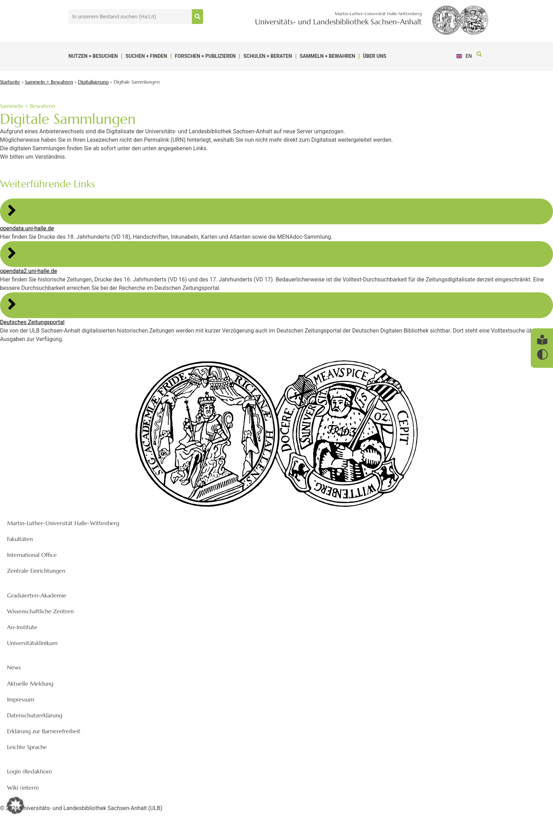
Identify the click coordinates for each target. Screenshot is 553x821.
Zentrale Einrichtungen (36, 570)
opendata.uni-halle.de (27, 228)
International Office (32, 554)
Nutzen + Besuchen (93, 56)
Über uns (374, 56)
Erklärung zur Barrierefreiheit (43, 731)
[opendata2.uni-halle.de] (11, 253)
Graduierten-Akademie (36, 595)
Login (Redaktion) (29, 771)
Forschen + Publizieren (205, 56)
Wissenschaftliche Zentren (40, 611)
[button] (479, 54)
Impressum (20, 699)
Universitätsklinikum (32, 642)
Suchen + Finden (146, 56)
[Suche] (197, 16)
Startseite (10, 82)
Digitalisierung (93, 82)
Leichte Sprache (27, 746)
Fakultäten (20, 538)
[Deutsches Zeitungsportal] (11, 304)
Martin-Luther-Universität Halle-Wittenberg (63, 523)
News (14, 667)
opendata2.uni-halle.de (28, 271)
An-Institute (22, 627)
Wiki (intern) (23, 787)
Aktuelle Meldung (30, 683)
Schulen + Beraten (267, 56)
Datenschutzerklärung (34, 715)
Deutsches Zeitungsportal (32, 322)
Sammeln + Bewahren (327, 56)
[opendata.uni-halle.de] (11, 210)
